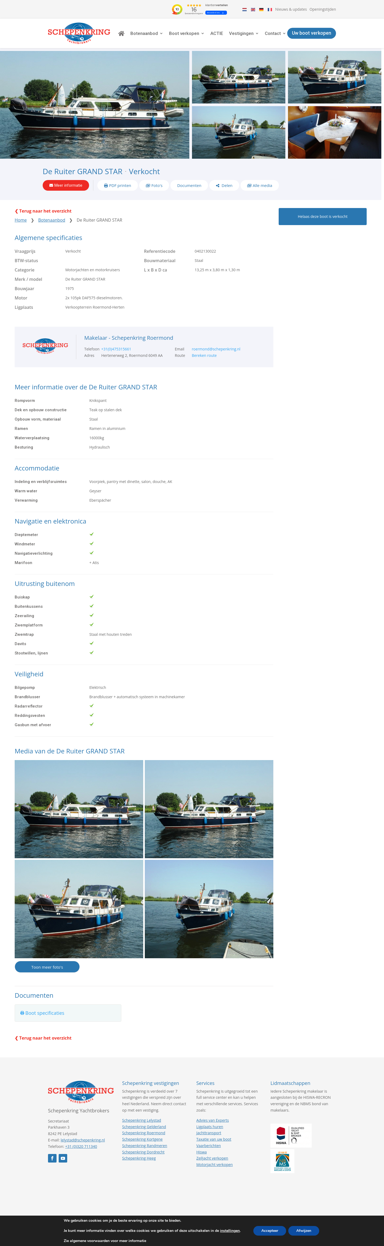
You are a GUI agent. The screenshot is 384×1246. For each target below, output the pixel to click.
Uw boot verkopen (311, 33)
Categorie (24, 270)
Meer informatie (68, 185)
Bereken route (204, 355)
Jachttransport (208, 1132)
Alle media (262, 185)
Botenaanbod (144, 33)
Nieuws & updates (291, 9)
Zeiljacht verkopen (212, 1158)
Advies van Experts (212, 1120)
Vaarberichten (208, 1145)
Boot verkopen (184, 33)
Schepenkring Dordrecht (143, 1152)
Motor (21, 298)
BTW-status (26, 260)
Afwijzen (303, 1230)
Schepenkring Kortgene (142, 1139)
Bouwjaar (24, 288)
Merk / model (28, 279)
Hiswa (201, 1152)
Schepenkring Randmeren (144, 1145)
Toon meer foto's (47, 967)
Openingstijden (323, 9)
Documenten (189, 185)
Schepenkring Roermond (143, 1132)
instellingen (230, 1230)
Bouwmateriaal (159, 260)
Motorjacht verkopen (214, 1164)
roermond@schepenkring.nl (216, 349)
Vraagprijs (25, 251)
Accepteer (269, 1230)
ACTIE (216, 33)
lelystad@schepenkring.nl (83, 1140)
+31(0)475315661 (116, 349)
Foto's (157, 185)
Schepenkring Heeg (139, 1158)
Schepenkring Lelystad (141, 1120)
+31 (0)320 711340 (81, 1146)
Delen (227, 185)
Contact (273, 33)
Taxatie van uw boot (213, 1139)
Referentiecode (159, 251)
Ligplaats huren (209, 1126)
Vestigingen (241, 33)
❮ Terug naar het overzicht (43, 211)
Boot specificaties (44, 1013)
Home (21, 220)
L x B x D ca (155, 270)
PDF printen (120, 185)
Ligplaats (24, 307)
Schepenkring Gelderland (144, 1126)
